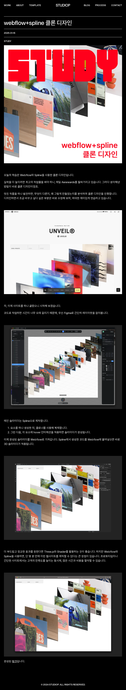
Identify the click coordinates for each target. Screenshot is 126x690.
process (100, 5)
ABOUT (20, 5)
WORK (7, 5)
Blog (87, 5)
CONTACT (116, 5)
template (35, 5)
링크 (14, 661)
